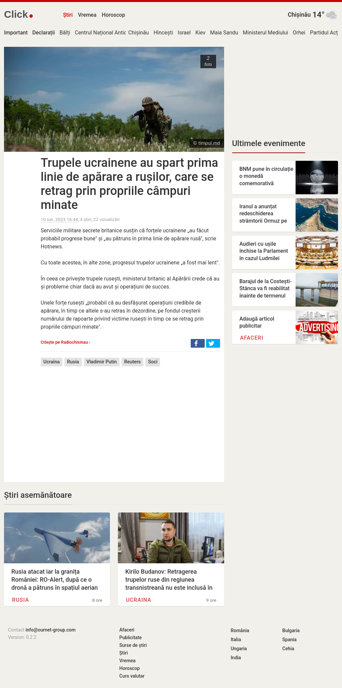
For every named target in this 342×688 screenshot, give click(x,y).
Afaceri (252, 338)
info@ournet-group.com (50, 630)
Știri (68, 15)
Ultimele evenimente (268, 143)
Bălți (64, 32)
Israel (184, 32)
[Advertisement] (130, 419)
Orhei (299, 32)
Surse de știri (133, 645)
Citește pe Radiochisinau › (66, 342)
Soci (152, 362)
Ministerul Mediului (265, 32)
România (240, 630)
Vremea (87, 15)
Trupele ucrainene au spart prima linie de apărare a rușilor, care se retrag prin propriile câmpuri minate (129, 184)
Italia (236, 639)
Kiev (200, 32)
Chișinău (299, 14)
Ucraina (51, 362)
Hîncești (163, 32)
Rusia (73, 362)
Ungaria (239, 648)
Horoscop (113, 15)
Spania (289, 639)
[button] (198, 343)
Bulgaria (291, 630)
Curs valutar (131, 676)
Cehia (288, 648)
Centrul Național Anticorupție (109, 32)
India (236, 657)
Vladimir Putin (102, 362)
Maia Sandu (224, 32)
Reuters (132, 362)
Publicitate (130, 637)
